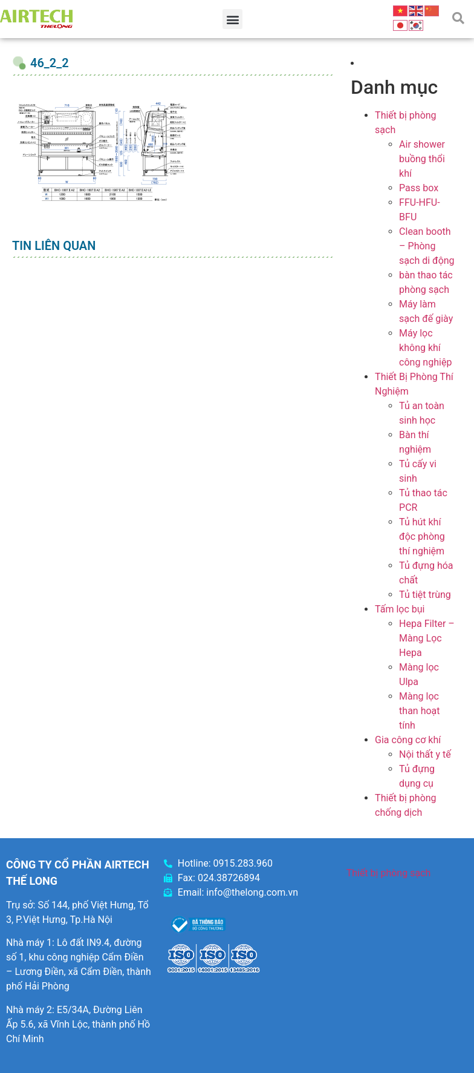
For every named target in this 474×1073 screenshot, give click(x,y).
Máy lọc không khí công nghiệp (425, 347)
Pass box (418, 188)
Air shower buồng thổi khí (422, 159)
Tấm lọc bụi (399, 609)
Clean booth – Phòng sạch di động (427, 246)
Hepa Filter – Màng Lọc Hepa (427, 638)
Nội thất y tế (425, 754)
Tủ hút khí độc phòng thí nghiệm (422, 536)
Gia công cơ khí (408, 740)
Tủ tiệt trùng (425, 594)
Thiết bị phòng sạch (388, 873)
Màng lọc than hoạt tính (419, 711)
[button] (232, 19)
